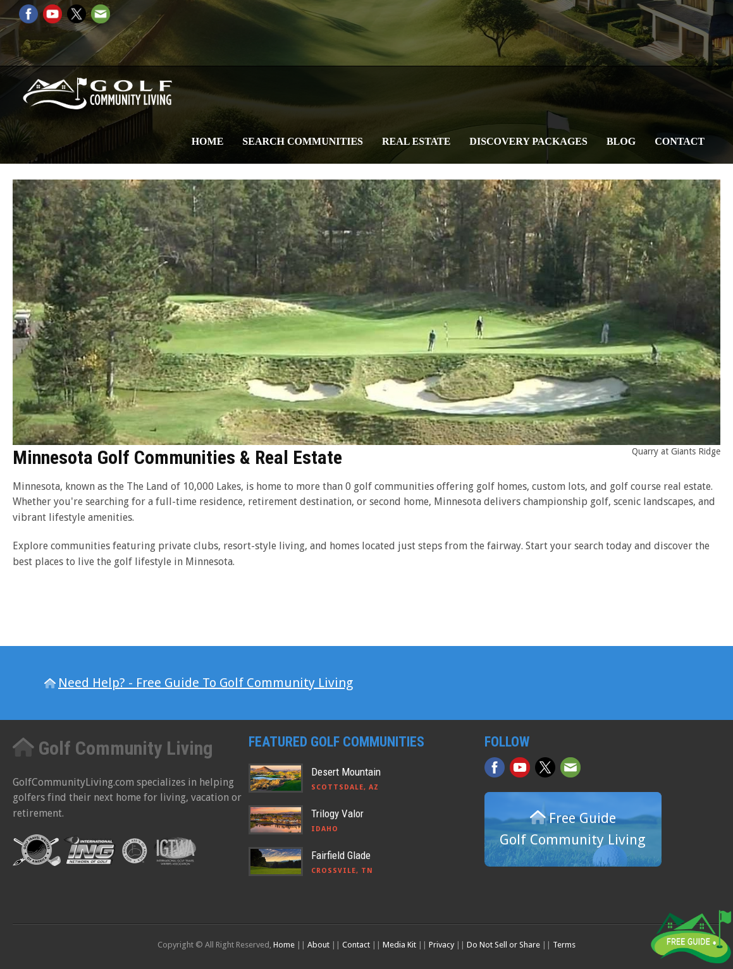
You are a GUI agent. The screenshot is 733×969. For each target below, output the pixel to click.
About (318, 944)
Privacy (441, 944)
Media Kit (399, 944)
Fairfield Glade (341, 855)
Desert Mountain (346, 771)
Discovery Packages (528, 141)
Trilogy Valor (337, 813)
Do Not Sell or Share (503, 944)
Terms (564, 944)
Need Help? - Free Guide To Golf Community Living (205, 682)
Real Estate (416, 141)
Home (208, 141)
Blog (621, 141)
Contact (680, 141)
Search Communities (302, 141)
